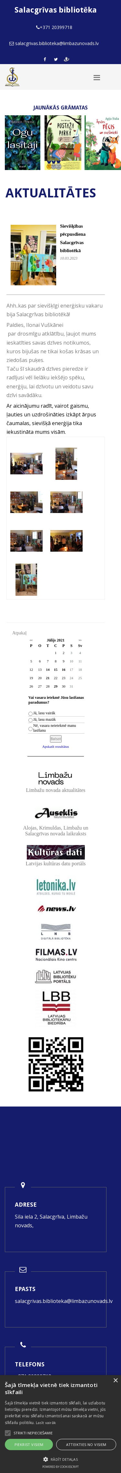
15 (55, 669)
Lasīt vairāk (46, 1422)
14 (47, 669)
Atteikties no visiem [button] (86, 1444)
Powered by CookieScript (60, 1467)
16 (63, 669)
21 (47, 678)
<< (31, 640)
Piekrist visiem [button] (29, 1444)
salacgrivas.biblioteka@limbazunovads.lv (64, 1301)
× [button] (115, 1380)
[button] (60, 1459)
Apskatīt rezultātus (55, 746)
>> (80, 640)
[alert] (60, 1424)
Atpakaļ (19, 633)
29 (55, 686)
